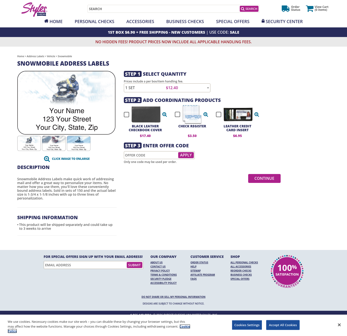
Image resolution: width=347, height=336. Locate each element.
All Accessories (241, 266)
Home (56, 21)
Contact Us (158, 266)
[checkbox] (143, 114)
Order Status (199, 262)
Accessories (140, 21)
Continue (264, 178)
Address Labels (35, 56)
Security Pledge (161, 278)
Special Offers (232, 21)
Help (193, 266)
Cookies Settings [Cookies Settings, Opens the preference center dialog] (247, 325)
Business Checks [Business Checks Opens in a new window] (241, 274)
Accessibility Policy (164, 282)
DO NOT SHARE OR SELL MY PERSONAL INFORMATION (174, 297)
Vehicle (51, 56)
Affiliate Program (202, 274)
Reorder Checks (241, 270)
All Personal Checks (244, 262)
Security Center (284, 21)
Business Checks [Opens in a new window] (185, 21)
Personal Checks (94, 21)
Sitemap (195, 270)
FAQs (193, 278)
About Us (157, 262)
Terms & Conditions (164, 274)
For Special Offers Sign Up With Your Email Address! (93, 257)
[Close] (339, 324)
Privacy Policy (160, 270)
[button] (164, 114)
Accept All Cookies (283, 325)
